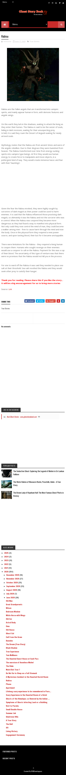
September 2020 (13, 587)
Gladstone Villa (12, 717)
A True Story (11, 721)
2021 (6, 568)
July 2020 (10, 594)
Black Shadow (11, 648)
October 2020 (12, 583)
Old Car (9, 619)
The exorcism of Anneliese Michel (20, 663)
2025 (6, 553)
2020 (6, 572)
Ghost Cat (10, 634)
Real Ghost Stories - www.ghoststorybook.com (22, 417)
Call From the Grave (14, 637)
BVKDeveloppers (36, 772)
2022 (6, 564)
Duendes (9, 641)
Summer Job (11, 713)
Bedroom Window (13, 612)
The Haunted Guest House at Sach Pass (22, 659)
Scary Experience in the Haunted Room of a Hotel (26, 695)
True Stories (34, 42)
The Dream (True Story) (15, 645)
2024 (6, 557)
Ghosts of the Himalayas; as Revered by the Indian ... (28, 699)
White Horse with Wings (15, 615)
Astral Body (11, 623)
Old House (10, 630)
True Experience (12, 652)
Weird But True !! (13, 670)
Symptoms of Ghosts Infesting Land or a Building (26, 703)
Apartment (10, 688)
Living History (11, 732)
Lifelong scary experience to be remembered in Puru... (28, 692)
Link (10, 290)
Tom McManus (11, 655)
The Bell (9, 724)
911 (7, 728)
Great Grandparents (14, 605)
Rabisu (9, 681)
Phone (8, 684)
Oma (8, 626)
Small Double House (14, 710)
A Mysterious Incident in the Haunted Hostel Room (27, 677)
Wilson (8, 608)
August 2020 (12, 590)
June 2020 (10, 598)
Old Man (9, 601)
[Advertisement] (33, 182)
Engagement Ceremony (15, 735)
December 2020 (13, 575)
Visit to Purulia (12, 706)
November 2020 (13, 579)
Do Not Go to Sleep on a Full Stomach (21, 673)
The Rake (9, 666)
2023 (6, 561)
